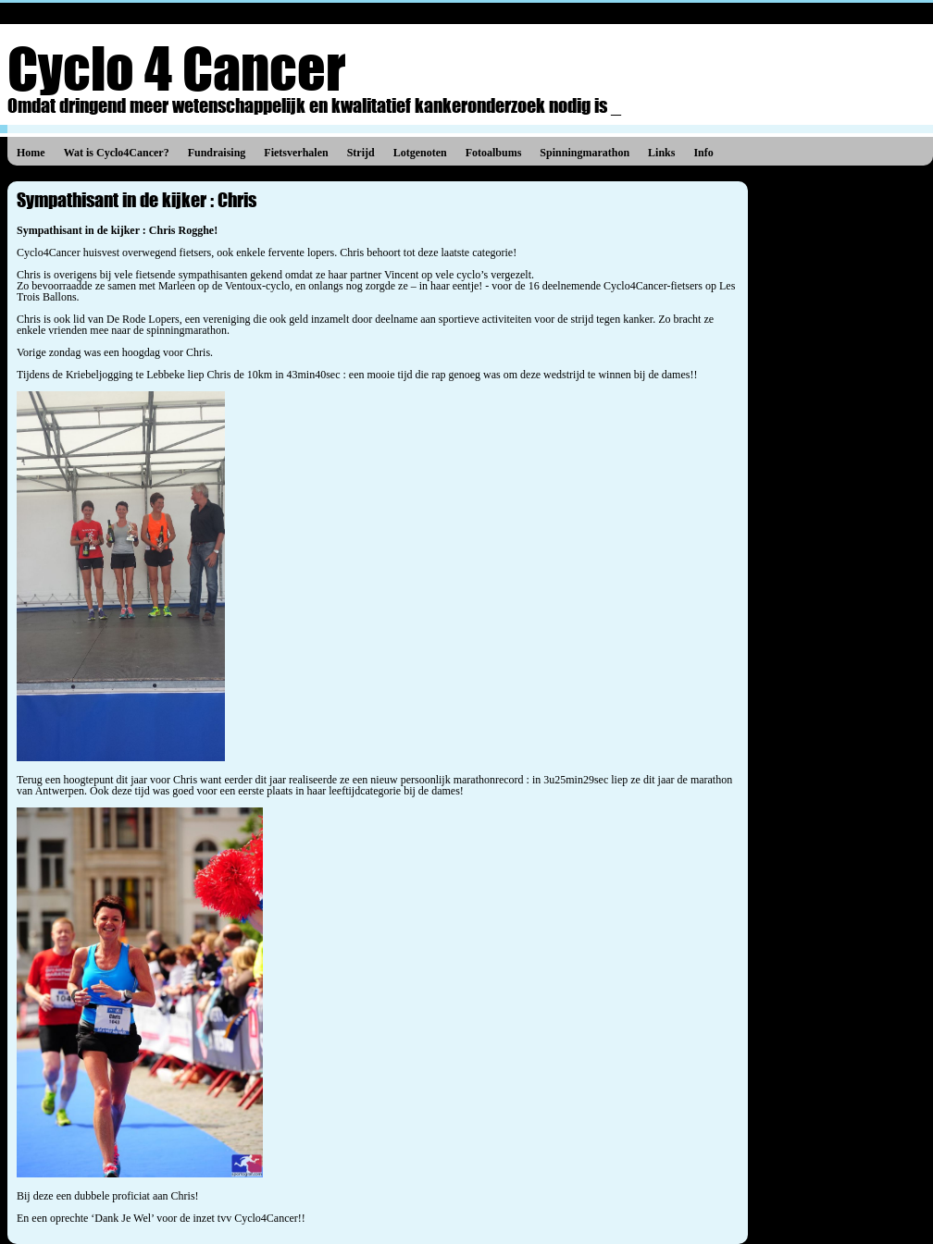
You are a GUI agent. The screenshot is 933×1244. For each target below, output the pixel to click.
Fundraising (217, 152)
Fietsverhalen (296, 152)
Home (31, 152)
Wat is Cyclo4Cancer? (116, 152)
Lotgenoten (420, 152)
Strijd (361, 152)
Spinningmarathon (584, 152)
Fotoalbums (494, 152)
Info (703, 152)
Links (661, 152)
